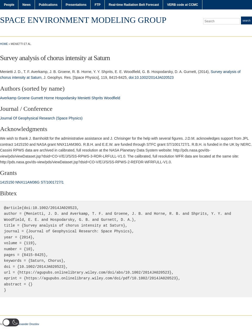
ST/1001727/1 (52, 182)
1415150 (7, 182)
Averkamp (8, 98)
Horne (49, 98)
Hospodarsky (66, 98)
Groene (24, 98)
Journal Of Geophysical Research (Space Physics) (41, 118)
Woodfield (112, 98)
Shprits (97, 98)
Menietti (83, 98)
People (9, 5)
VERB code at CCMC (182, 5)
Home (4, 44)
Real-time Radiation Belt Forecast (134, 5)
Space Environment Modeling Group (83, 20)
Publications (48, 5)
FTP (97, 5)
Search (246, 20)
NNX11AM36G (27, 182)
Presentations (76, 5)
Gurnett (37, 98)
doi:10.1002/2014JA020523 (151, 77)
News (26, 5)
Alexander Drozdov (28, 324)
